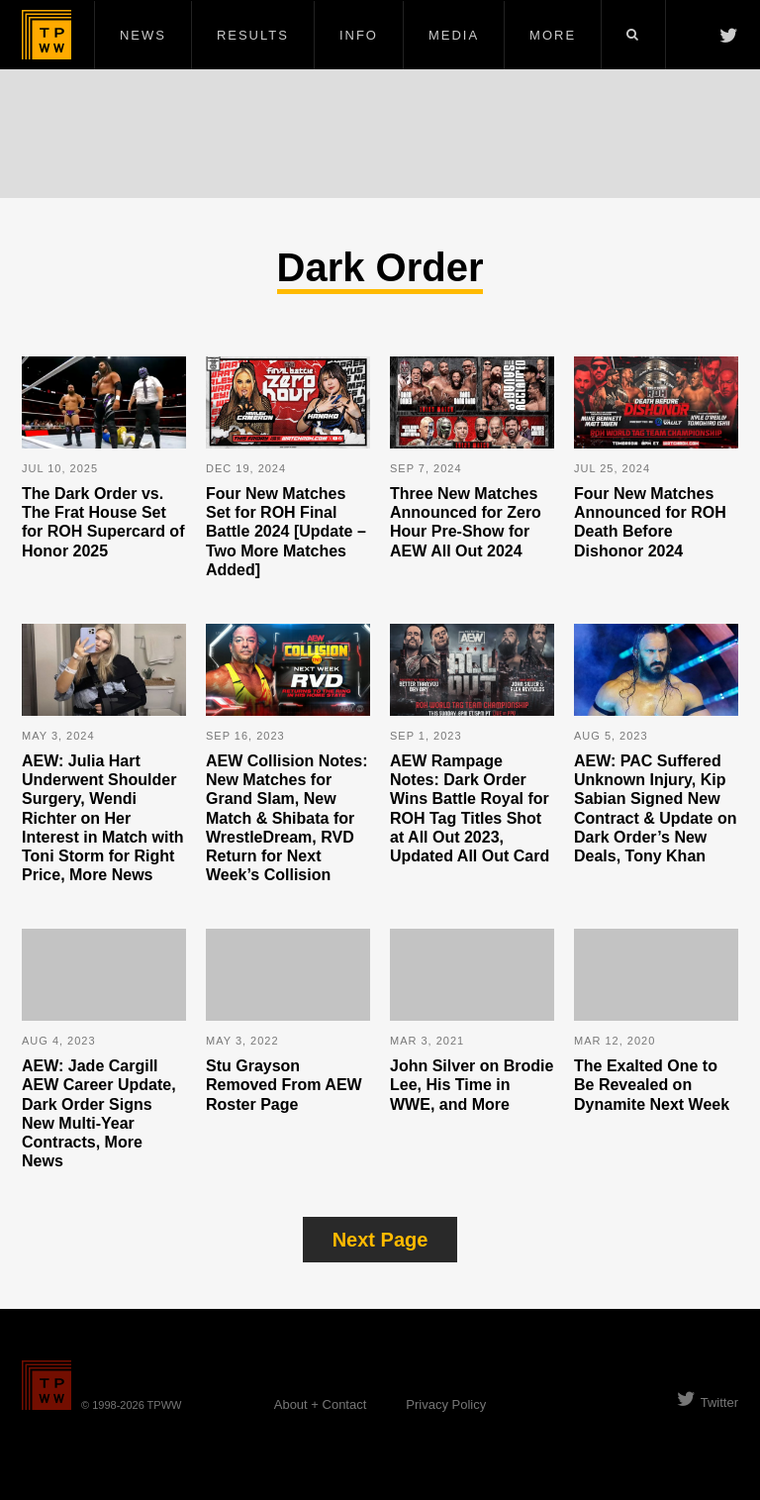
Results (253, 35)
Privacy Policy (446, 1404)
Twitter (707, 1402)
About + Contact (320, 1404)
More (552, 35)
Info (358, 35)
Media (453, 35)
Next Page (380, 1239)
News (143, 35)
